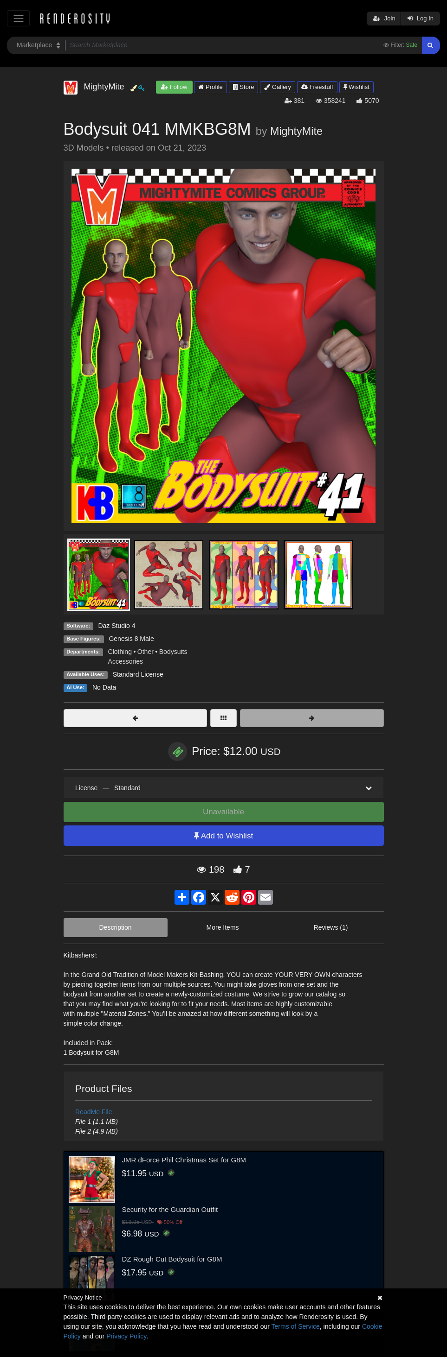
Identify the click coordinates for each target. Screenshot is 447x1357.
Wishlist (356, 86)
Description (115, 927)
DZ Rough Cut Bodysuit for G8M (172, 1259)
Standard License (138, 674)
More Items (223, 927)
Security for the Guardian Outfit (170, 1209)
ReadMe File (93, 1112)
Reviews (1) (331, 927)
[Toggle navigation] (18, 18)
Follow (174, 86)
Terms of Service (296, 1326)
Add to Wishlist (223, 835)
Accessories (125, 661)
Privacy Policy (126, 1336)
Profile (210, 86)
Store (243, 86)
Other (145, 651)
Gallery (277, 86)
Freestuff (317, 86)
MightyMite (296, 131)
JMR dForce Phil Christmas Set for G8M (184, 1160)
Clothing (120, 651)
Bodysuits (173, 651)
